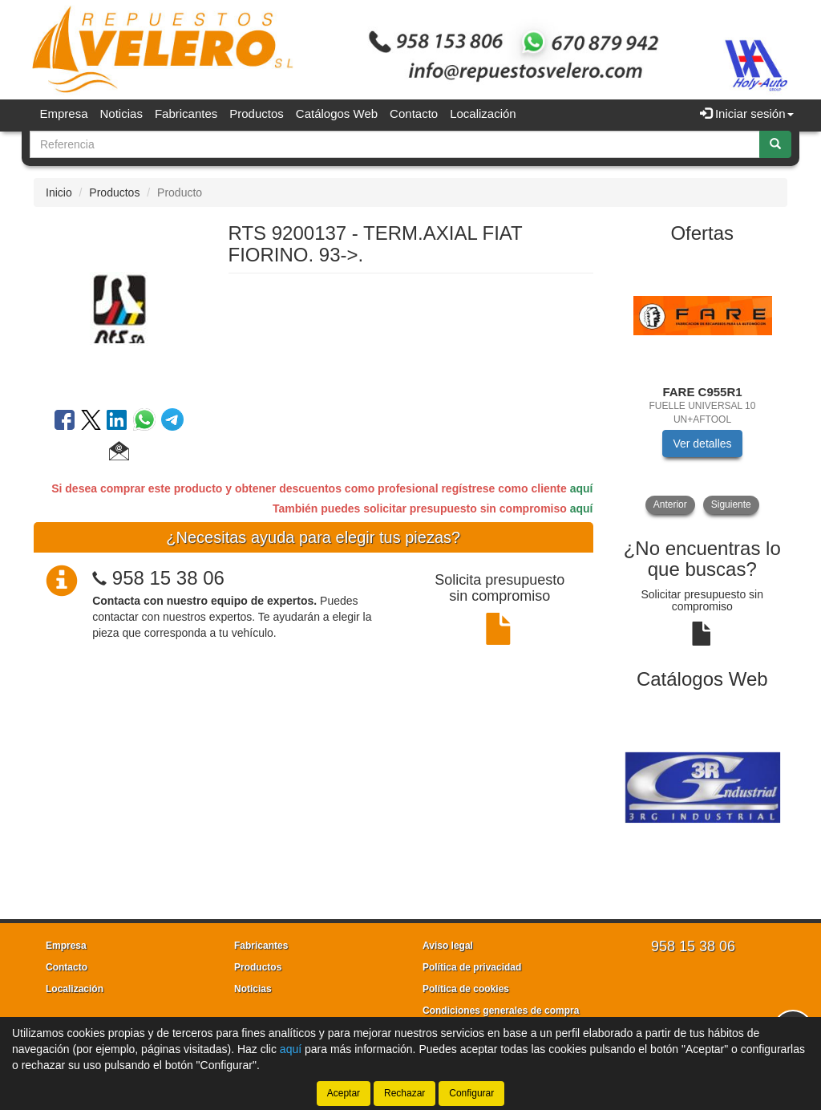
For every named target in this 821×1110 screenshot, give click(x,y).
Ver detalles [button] (702, 443)
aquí (581, 488)
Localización (483, 113)
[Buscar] (775, 144)
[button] (119, 453)
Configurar (471, 1093)
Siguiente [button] (731, 504)
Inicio (59, 192)
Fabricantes (186, 113)
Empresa (64, 113)
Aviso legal (448, 945)
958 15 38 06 (168, 578)
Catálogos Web (337, 113)
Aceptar (343, 1093)
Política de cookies (466, 989)
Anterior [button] (670, 504)
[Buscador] (395, 144)
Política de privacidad (472, 967)
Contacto (414, 113)
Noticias (121, 113)
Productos (256, 113)
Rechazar (404, 1093)
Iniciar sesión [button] (747, 113)
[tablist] (702, 385)
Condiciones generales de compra (501, 1010)
